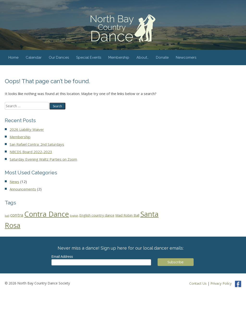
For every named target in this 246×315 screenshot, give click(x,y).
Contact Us (198, 283)
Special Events (88, 57)
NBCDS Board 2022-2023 (31, 151)
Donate (162, 57)
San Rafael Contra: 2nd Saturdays (37, 144)
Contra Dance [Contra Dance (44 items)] (46, 214)
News (14, 181)
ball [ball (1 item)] (7, 215)
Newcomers (186, 57)
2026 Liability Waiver (27, 129)
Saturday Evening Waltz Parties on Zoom (43, 159)
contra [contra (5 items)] (16, 215)
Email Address (62, 256)
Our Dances (59, 57)
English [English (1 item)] (74, 215)
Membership (118, 57)
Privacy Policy (221, 283)
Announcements (23, 189)
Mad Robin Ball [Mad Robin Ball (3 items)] (127, 215)
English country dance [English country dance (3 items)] (96, 215)
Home (13, 57)
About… (142, 57)
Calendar (34, 57)
